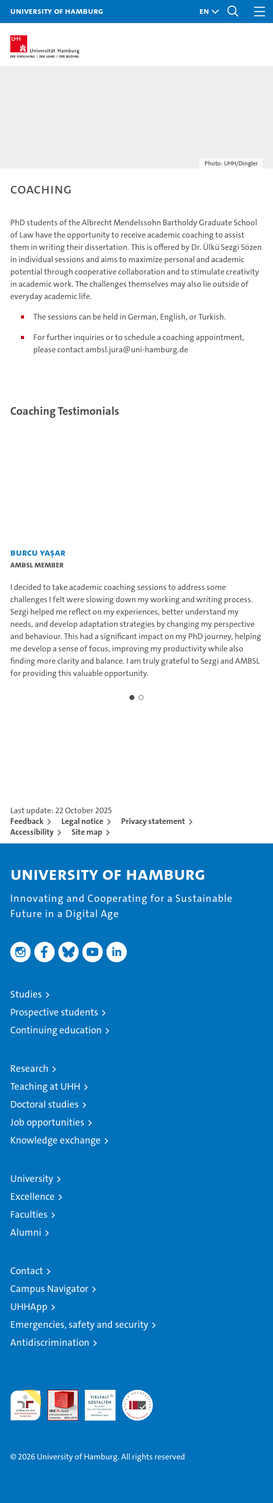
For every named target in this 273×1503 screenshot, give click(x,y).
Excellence (32, 1196)
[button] (206, 11)
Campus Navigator (49, 1288)
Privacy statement (153, 821)
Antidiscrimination (49, 1342)
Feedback (26, 821)
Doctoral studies (44, 1104)
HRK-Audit (94, 1400)
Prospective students (54, 1012)
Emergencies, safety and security (79, 1324)
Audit (57, 1395)
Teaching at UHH (45, 1086)
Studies (26, 994)
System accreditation (137, 1400)
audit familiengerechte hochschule (25, 1405)
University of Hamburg (56, 10)
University (31, 1178)
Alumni (25, 1232)
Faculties (29, 1214)
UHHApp (29, 1306)
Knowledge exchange (55, 1140)
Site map (87, 832)
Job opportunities (47, 1122)
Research (29, 1068)
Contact (26, 1270)
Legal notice (82, 821)
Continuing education (56, 1030)
